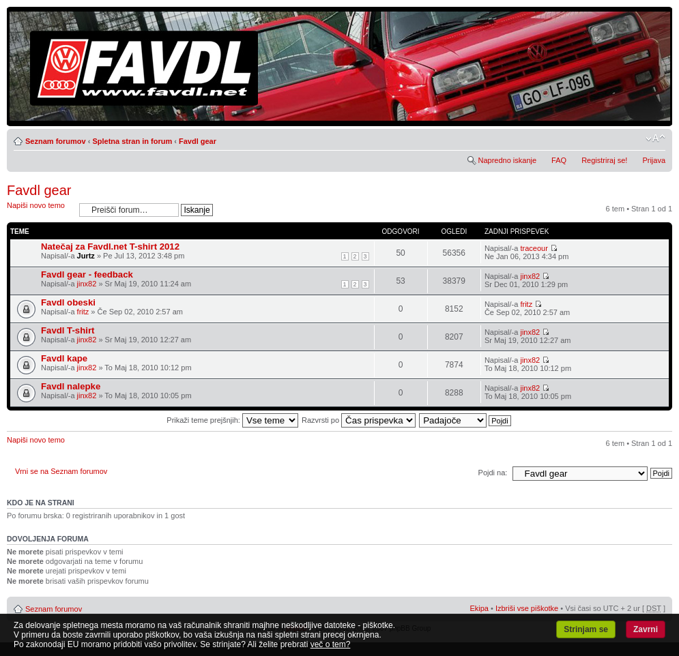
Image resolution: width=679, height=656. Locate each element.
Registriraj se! (604, 160)
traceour (533, 248)
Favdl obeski (68, 302)
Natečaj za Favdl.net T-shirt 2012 (110, 246)
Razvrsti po (359, 420)
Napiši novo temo (39, 209)
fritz (83, 312)
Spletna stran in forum (132, 141)
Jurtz (86, 256)
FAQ (558, 160)
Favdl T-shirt (67, 330)
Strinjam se (586, 629)
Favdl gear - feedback (87, 274)
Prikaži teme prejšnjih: (232, 420)
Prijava (653, 160)
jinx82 (87, 284)
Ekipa (479, 608)
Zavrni (645, 629)
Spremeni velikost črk (655, 138)
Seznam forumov (55, 141)
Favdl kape (64, 358)
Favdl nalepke (70, 386)
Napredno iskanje (507, 160)
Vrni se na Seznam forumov (61, 471)
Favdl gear (197, 141)
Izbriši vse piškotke (527, 608)
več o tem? (330, 644)
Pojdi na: (493, 472)
